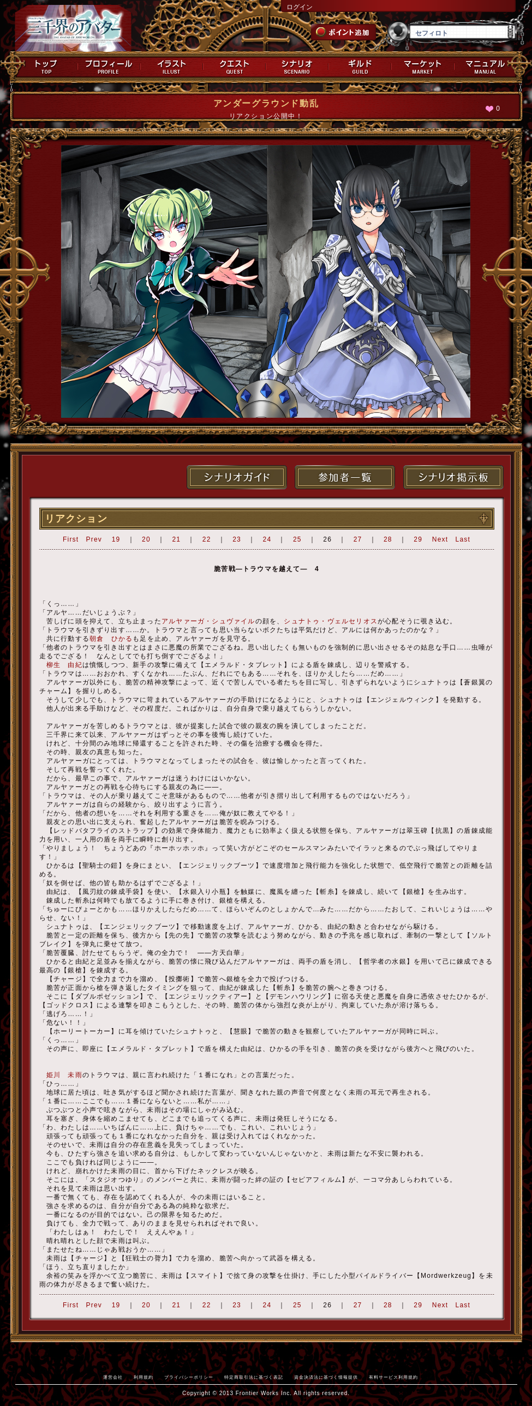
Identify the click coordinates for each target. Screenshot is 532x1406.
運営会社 (113, 1377)
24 (267, 539)
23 (236, 539)
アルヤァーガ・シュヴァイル (208, 621)
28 (388, 539)
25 (297, 539)
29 (418, 539)
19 (116, 539)
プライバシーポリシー (188, 1377)
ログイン (299, 7)
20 (146, 539)
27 (358, 539)
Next (440, 539)
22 (206, 539)
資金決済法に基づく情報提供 (326, 1377)
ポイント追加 (343, 32)
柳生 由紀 (64, 665)
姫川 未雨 (64, 1075)
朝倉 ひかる (111, 638)
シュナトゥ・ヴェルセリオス (331, 621)
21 (176, 539)
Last (463, 539)
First (71, 539)
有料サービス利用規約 (393, 1377)
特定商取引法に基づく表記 (253, 1377)
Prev (94, 539)
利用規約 (143, 1377)
